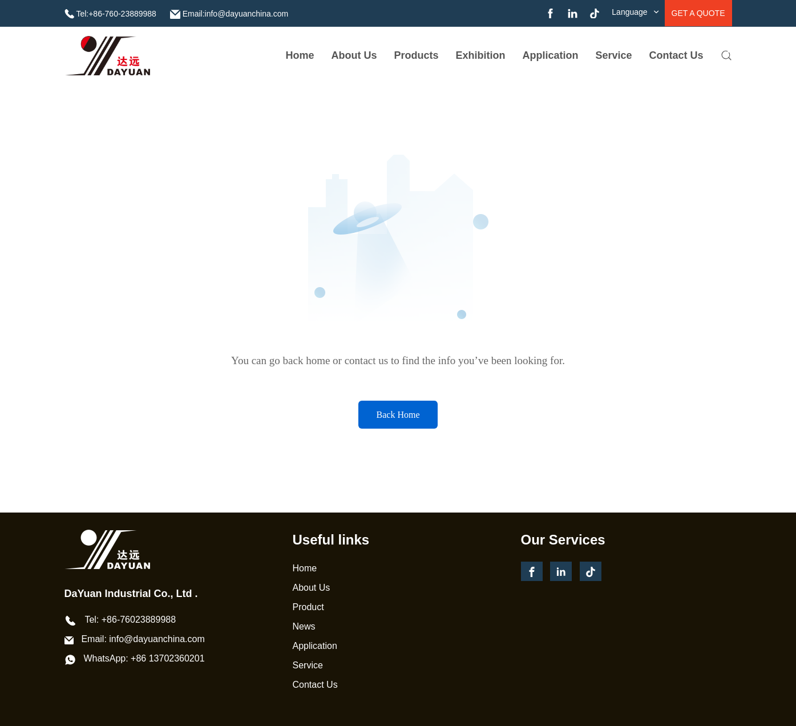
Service (308, 665)
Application (551, 55)
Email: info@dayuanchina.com (142, 639)
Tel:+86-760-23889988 (116, 14)
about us (354, 55)
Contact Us (676, 55)
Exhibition (481, 55)
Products (416, 55)
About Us (311, 587)
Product (308, 607)
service (614, 55)
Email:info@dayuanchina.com (235, 14)
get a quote (698, 13)
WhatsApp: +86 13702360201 (143, 658)
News (304, 626)
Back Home (398, 415)
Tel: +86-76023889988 (130, 619)
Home (300, 55)
